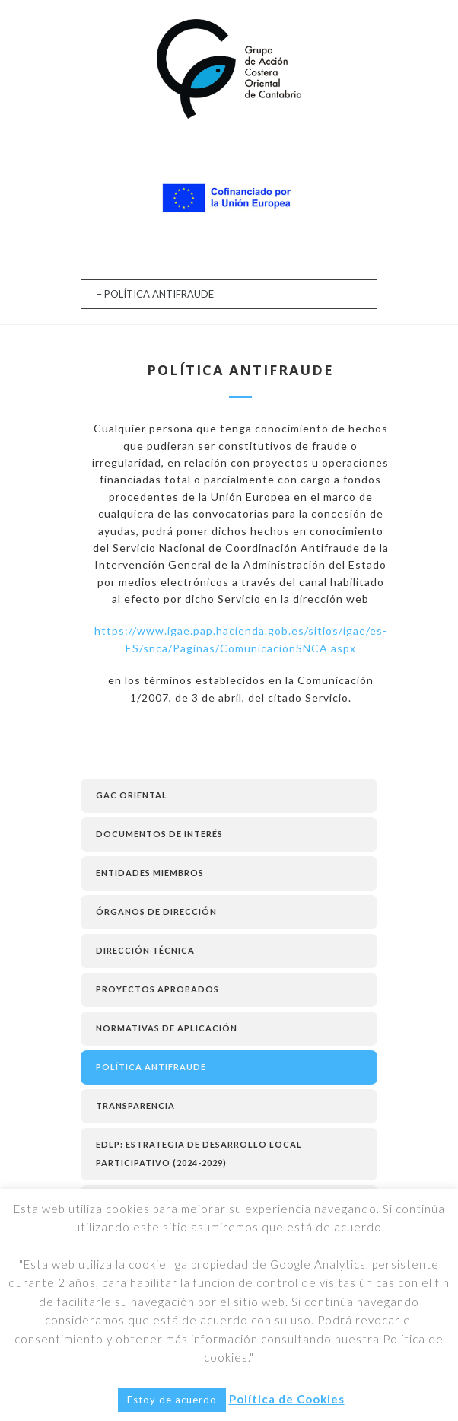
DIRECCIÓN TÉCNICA (145, 950)
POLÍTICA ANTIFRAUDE (151, 1067)
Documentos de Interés (159, 834)
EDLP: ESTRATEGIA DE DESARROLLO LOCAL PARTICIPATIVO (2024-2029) (199, 1153)
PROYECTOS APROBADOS (157, 989)
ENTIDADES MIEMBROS (150, 873)
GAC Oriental (131, 795)
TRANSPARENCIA (135, 1105)
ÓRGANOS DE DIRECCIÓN (156, 911)
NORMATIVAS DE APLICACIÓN (166, 1028)
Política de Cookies (287, 1399)
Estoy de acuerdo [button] (172, 1400)
